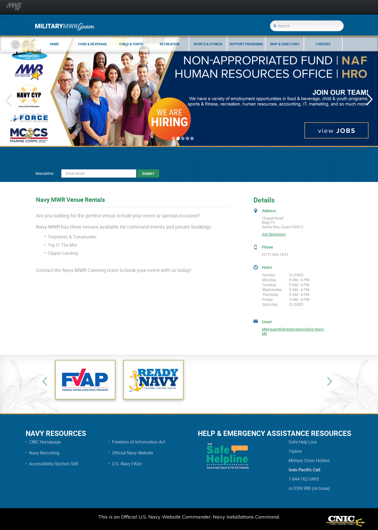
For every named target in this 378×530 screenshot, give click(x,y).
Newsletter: (45, 173)
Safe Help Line (303, 442)
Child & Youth (131, 44)
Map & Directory (284, 44)
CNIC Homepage (45, 442)
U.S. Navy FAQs (127, 464)
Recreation (169, 44)
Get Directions (274, 234)
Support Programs (246, 44)
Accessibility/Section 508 (53, 464)
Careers (323, 44)
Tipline (295, 451)
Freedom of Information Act (138, 442)
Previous (45, 381)
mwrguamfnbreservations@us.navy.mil (293, 331)
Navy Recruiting (44, 453)
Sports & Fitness (207, 44)
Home (54, 44)
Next (329, 381)
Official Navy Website (132, 453)
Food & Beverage (92, 44)
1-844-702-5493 (304, 479)
